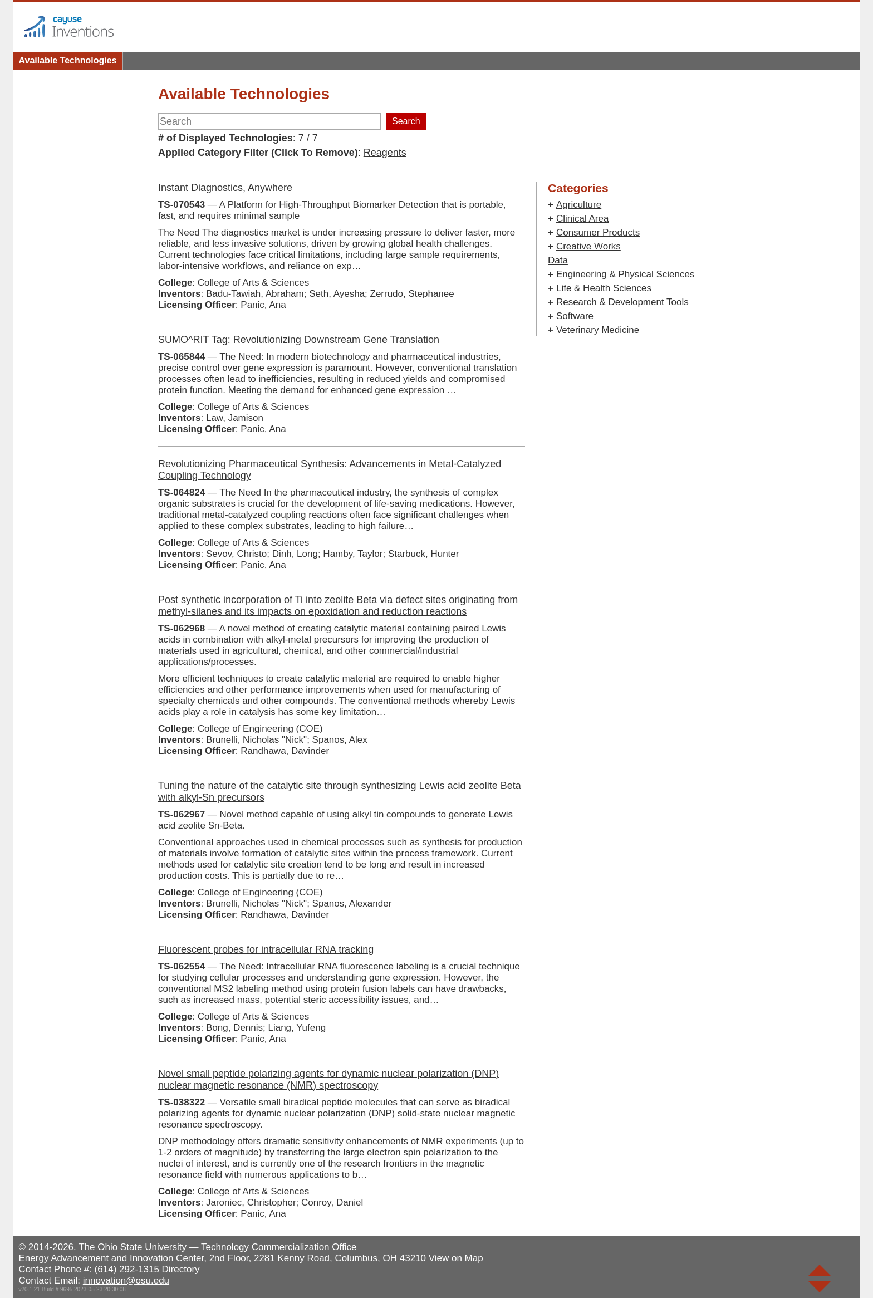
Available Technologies (68, 60)
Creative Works (588, 246)
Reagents (385, 152)
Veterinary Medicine (597, 330)
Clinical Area (582, 218)
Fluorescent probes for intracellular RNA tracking (266, 949)
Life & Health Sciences (603, 288)
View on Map (456, 1258)
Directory (181, 1269)
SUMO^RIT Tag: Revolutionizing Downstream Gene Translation (298, 339)
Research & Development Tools (622, 302)
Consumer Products (598, 232)
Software (575, 316)
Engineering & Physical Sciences (625, 274)
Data (558, 260)
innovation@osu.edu (126, 1280)
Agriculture (578, 204)
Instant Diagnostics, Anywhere (225, 187)
